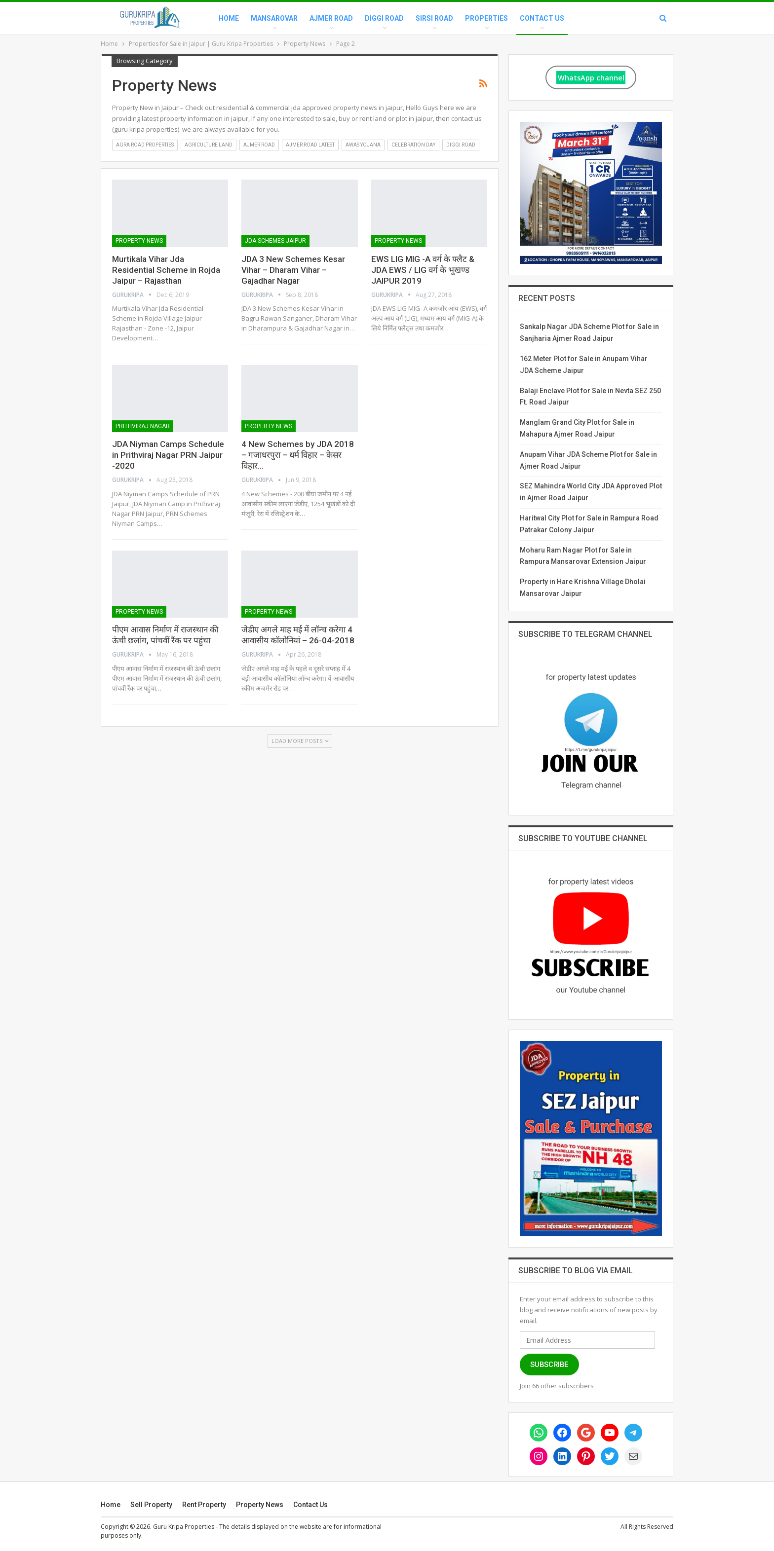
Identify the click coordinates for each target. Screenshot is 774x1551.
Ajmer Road (331, 18)
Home (229, 18)
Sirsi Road (434, 18)
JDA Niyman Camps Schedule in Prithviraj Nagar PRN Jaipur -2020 (168, 455)
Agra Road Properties (145, 145)
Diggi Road (384, 18)
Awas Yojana (363, 145)
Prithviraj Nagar (143, 426)
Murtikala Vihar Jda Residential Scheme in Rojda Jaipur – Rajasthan (166, 270)
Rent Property (204, 1505)
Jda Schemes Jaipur (275, 240)
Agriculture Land (208, 145)
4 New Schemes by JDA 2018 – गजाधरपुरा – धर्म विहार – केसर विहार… (297, 455)
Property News (139, 240)
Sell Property (151, 1505)
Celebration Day (413, 145)
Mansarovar (274, 18)
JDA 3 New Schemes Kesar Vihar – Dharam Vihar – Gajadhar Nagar (293, 270)
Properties (486, 18)
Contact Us (542, 18)
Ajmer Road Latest (310, 145)
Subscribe (549, 1364)
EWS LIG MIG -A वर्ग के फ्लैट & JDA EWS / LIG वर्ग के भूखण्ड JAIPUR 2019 (422, 270)
